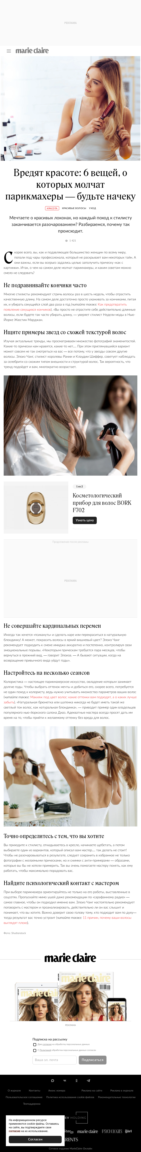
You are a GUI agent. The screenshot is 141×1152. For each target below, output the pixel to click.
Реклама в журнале (121, 1090)
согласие (47, 1044)
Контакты (34, 1090)
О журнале (14, 1090)
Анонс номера (56, 1090)
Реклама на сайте (92, 1090)
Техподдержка (31, 1104)
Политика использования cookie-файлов (70, 1097)
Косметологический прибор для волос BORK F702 (102, 502)
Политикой (45, 1050)
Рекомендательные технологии (116, 1097)
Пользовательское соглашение (24, 1097)
